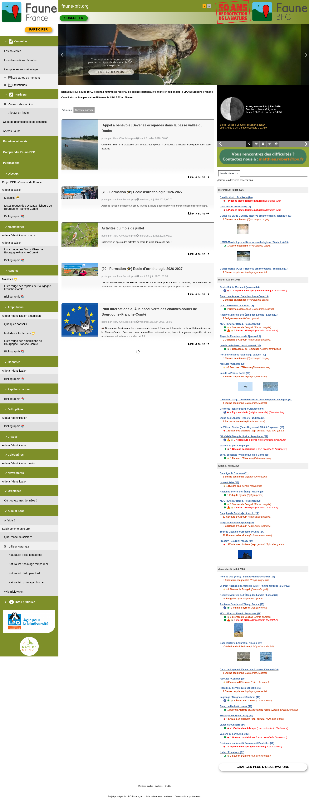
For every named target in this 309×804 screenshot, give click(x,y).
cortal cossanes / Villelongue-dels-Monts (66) (244, 455)
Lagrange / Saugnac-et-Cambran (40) (240, 697)
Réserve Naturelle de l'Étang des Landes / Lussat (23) (249, 314)
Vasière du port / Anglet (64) (235, 445)
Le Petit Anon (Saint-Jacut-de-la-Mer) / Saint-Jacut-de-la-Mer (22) (255, 586)
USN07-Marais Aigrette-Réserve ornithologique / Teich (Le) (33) (254, 242)
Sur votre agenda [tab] (84, 110)
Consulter (73, 18)
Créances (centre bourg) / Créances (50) (241, 408)
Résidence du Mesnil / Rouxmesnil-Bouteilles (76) (247, 743)
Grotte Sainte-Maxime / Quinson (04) (240, 287)
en (209, 6)
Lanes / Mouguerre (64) (232, 724)
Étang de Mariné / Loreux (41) (236, 706)
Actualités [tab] (67, 110)
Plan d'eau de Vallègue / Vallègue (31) (240, 688)
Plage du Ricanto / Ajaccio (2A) (237, 522)
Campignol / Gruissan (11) (234, 473)
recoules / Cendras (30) (232, 364)
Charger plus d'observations (263, 767)
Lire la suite (198, 177)
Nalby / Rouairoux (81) (232, 752)
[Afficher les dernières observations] (235, 180)
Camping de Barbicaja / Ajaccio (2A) (239, 513)
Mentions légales (145, 786)
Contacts (158, 786)
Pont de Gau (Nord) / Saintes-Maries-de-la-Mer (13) (247, 576)
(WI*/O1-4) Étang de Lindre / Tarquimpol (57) (244, 436)
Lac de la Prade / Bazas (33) (235, 373)
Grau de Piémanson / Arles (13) (237, 305)
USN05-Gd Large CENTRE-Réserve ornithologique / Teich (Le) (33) (256, 215)
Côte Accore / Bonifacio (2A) (235, 206)
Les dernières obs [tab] (229, 173)
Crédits (167, 786)
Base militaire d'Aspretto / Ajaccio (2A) (241, 643)
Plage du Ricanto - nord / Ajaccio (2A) (240, 336)
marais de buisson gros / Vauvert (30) (240, 345)
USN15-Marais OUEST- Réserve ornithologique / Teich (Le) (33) (254, 268)
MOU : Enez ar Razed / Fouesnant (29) (240, 324)
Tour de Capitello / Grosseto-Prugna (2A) (242, 531)
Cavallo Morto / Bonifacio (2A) (236, 197)
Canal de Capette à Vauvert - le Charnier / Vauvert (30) (249, 669)
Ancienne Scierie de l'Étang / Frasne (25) (242, 491)
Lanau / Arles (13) (229, 482)
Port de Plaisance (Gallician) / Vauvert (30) (243, 354)
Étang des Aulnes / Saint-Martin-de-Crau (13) (244, 296)
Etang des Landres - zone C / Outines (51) (242, 418)
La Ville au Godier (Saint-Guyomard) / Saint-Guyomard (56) (252, 427)
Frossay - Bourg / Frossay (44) (236, 541)
